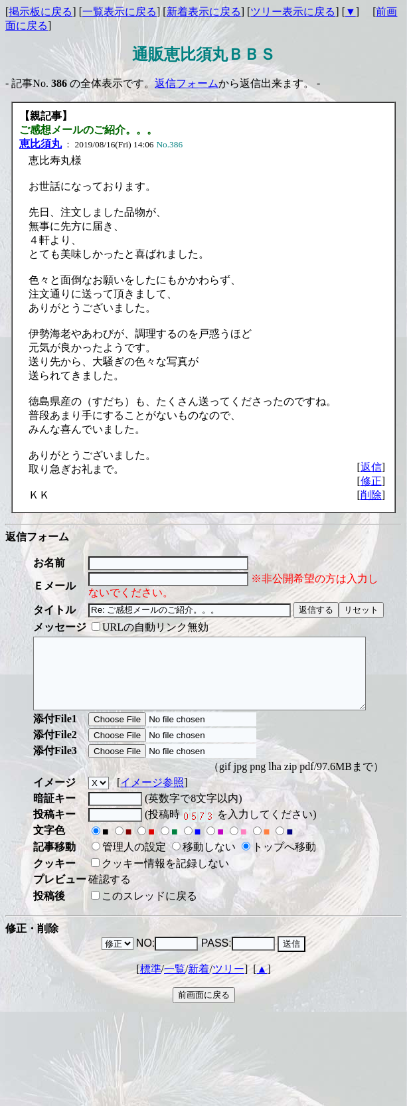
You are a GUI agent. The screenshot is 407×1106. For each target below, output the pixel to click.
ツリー (228, 982)
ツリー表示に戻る (292, 11)
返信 (371, 467)
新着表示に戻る (204, 11)
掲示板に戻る (40, 11)
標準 (150, 982)
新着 (198, 982)
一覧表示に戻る (119, 11)
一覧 (174, 982)
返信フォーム (186, 83)
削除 (371, 495)
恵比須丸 (40, 143)
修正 (371, 481)
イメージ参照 (152, 796)
